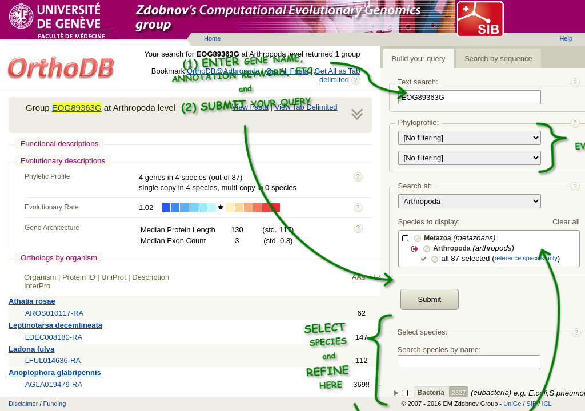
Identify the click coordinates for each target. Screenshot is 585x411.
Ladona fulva (31, 349)
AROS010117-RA (54, 313)
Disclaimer (23, 403)
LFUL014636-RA (53, 360)
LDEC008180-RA (53, 337)
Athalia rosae (32, 301)
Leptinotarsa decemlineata (55, 325)
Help (565, 38)
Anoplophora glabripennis (55, 372)
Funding (54, 403)
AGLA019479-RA (53, 384)
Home (212, 38)
